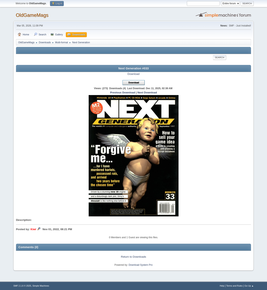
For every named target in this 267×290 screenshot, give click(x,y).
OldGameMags (32, 15)
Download (133, 73)
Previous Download (122, 92)
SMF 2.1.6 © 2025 (22, 286)
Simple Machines (40, 286)
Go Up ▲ (249, 286)
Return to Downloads (133, 256)
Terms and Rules (234, 286)
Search (219, 57)
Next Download (147, 92)
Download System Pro (141, 265)
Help (222, 286)
